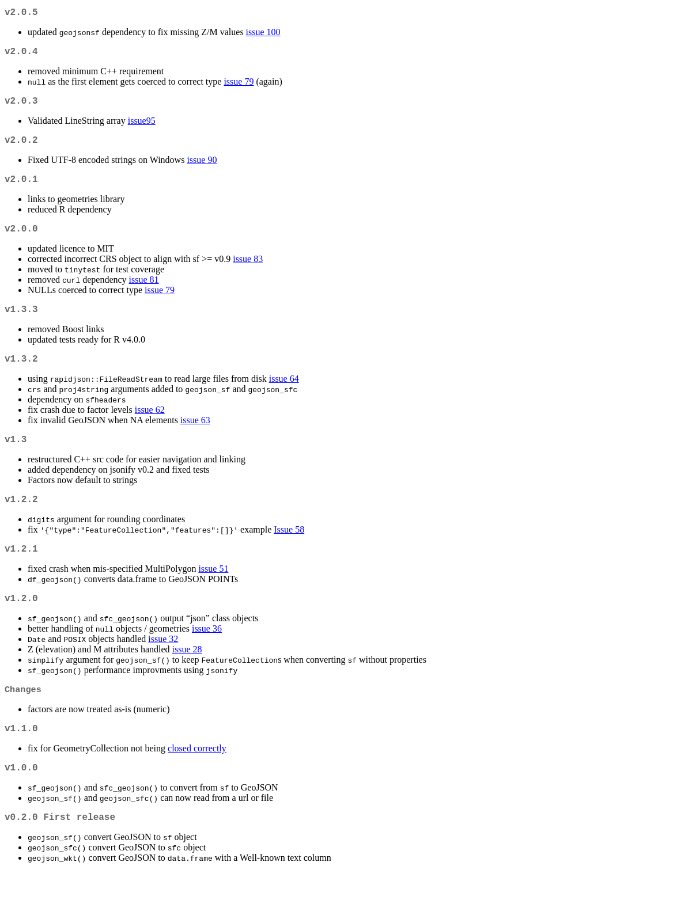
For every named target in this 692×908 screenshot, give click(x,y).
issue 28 (187, 677)
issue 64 (284, 397)
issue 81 (144, 293)
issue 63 (195, 438)
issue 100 (263, 34)
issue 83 (248, 273)
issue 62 (150, 428)
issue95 (142, 127)
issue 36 (207, 656)
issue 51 (213, 594)
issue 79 (239, 86)
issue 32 (163, 666)
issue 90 (202, 169)
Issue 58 (289, 552)
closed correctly (197, 779)
